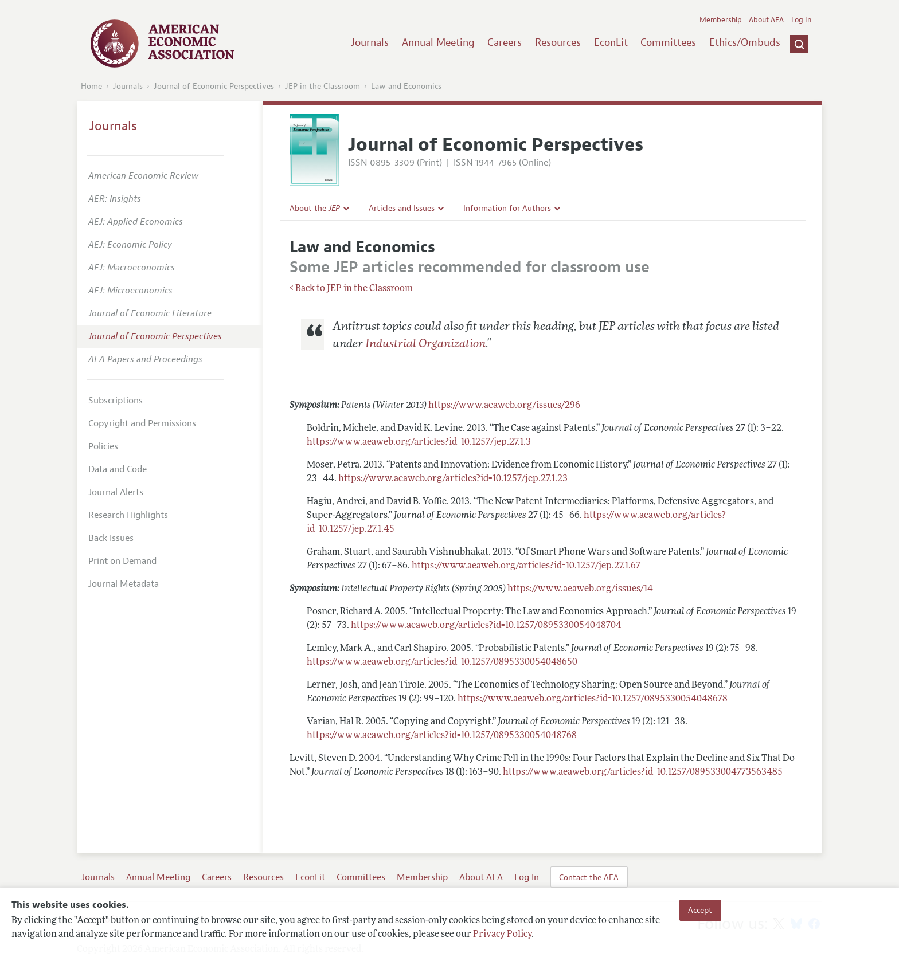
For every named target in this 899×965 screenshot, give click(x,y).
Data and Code (117, 469)
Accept (700, 910)
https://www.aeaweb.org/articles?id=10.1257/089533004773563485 (643, 772)
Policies (103, 446)
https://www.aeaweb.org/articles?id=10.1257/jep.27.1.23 (453, 479)
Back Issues (111, 538)
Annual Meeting (438, 42)
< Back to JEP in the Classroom (351, 288)
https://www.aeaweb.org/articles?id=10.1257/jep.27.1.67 (526, 566)
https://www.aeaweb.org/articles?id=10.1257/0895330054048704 (486, 625)
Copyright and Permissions (142, 423)
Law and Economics (406, 86)
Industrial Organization (425, 344)
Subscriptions (115, 400)
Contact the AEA (589, 877)
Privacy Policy (502, 934)
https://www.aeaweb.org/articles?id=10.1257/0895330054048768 (442, 735)
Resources (558, 42)
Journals (370, 42)
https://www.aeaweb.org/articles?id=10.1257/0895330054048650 (442, 662)
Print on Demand (122, 561)
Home (91, 86)
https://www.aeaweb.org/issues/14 (580, 589)
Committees (668, 42)
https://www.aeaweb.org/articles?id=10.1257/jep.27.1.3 (419, 442)
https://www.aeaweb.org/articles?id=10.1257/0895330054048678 (593, 699)
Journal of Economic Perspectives (214, 86)
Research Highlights (128, 515)
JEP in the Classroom (322, 86)
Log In (801, 20)
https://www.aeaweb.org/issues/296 (504, 405)
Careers (504, 42)
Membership (720, 20)
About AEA (766, 20)
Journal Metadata (123, 584)
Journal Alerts (115, 492)
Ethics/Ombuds (744, 42)
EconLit (611, 42)
